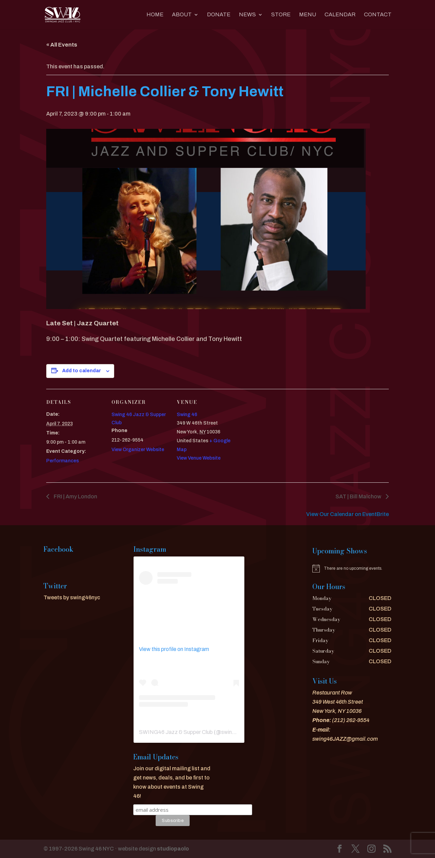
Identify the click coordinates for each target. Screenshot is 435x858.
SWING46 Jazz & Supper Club (176, 732)
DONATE (218, 14)
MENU (307, 14)
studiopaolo (173, 849)
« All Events (61, 45)
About (182, 14)
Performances (62, 460)
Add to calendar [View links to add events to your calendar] (81, 370)
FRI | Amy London (75, 496)
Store (281, 14)
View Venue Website (199, 458)
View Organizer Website (137, 449)
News (247, 14)
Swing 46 (187, 414)
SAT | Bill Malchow (358, 496)
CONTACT (378, 14)
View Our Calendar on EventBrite (347, 514)
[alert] (352, 568)
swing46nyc (235, 732)
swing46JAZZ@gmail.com (345, 739)
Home (154, 14)
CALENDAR (340, 14)
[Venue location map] (278, 435)
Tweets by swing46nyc (72, 597)
